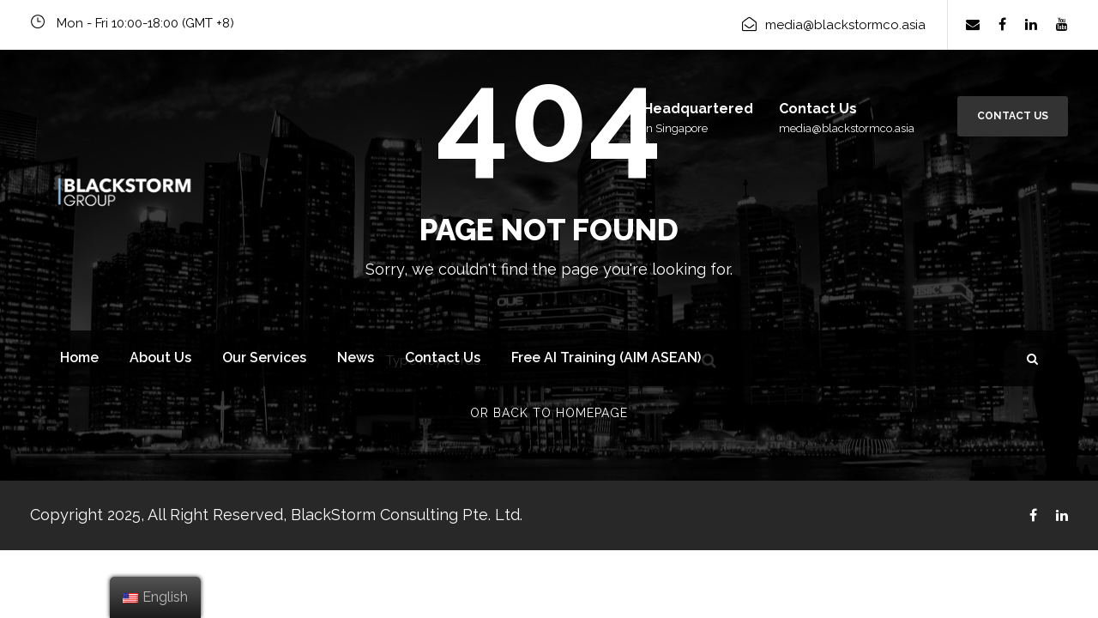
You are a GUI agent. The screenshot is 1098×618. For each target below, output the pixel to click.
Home (79, 357)
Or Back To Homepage (549, 413)
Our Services (264, 357)
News (355, 357)
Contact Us (1012, 116)
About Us (160, 357)
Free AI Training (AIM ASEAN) (606, 357)
